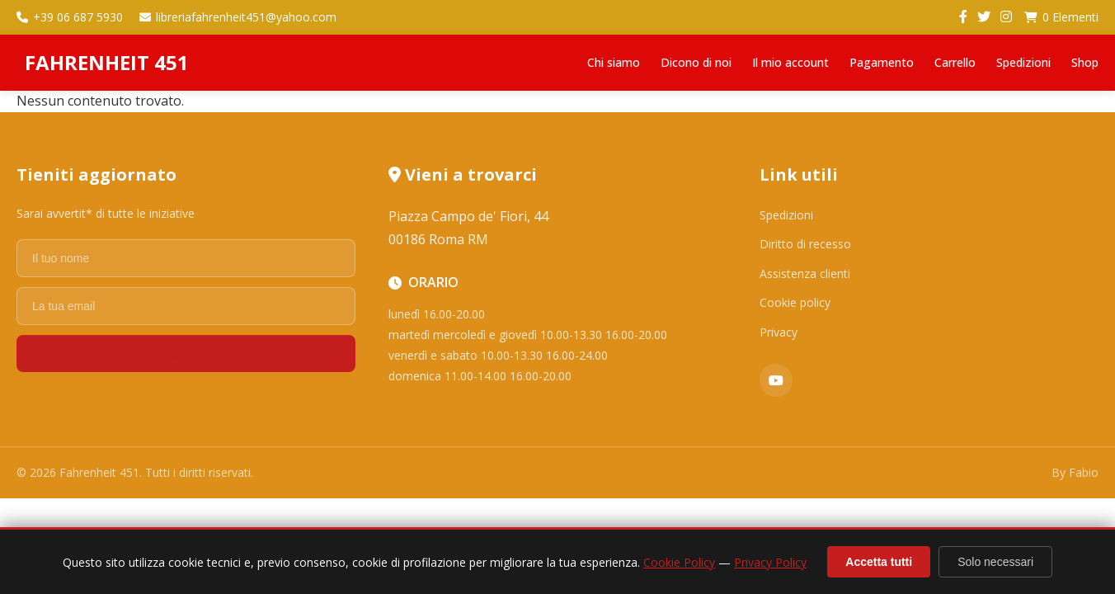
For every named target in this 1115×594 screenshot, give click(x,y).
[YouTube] (776, 380)
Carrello (955, 62)
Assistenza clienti (805, 273)
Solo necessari (995, 561)
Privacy (778, 332)
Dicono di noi (696, 62)
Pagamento (881, 62)
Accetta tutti (878, 561)
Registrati (186, 353)
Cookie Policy (679, 562)
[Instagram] (1006, 17)
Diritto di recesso (805, 244)
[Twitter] (983, 17)
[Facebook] (963, 17)
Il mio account (790, 62)
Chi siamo (613, 62)
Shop (1085, 62)
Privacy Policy (770, 562)
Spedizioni (1023, 62)
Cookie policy (795, 302)
